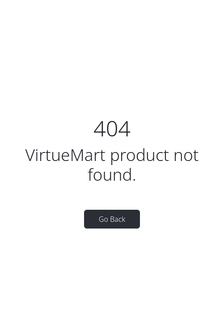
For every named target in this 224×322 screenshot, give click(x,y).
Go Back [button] (112, 219)
